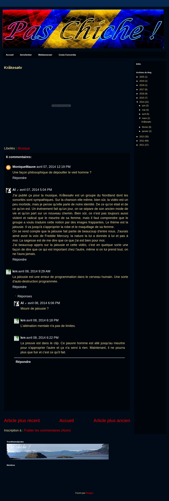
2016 (142, 93)
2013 (142, 136)
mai (144, 110)
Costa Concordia (67, 55)
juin (144, 105)
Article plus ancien (112, 420)
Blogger (89, 493)
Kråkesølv (146, 122)
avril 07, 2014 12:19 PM (53, 166)
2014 (142, 102)
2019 (142, 81)
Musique (24, 148)
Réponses (24, 296)
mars (144, 118)
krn (14, 271)
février (145, 127)
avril (144, 114)
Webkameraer (45, 55)
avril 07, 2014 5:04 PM (36, 189)
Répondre (19, 178)
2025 (142, 77)
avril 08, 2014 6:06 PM (44, 303)
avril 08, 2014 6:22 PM (42, 337)
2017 (142, 89)
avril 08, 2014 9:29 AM (34, 271)
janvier (145, 131)
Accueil (10, 55)
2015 (142, 98)
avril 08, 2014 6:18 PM (42, 320)
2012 (142, 141)
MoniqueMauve (24, 166)
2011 (142, 145)
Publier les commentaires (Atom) (47, 430)
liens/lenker (26, 55)
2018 (142, 85)
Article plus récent (22, 420)
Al (14, 189)
